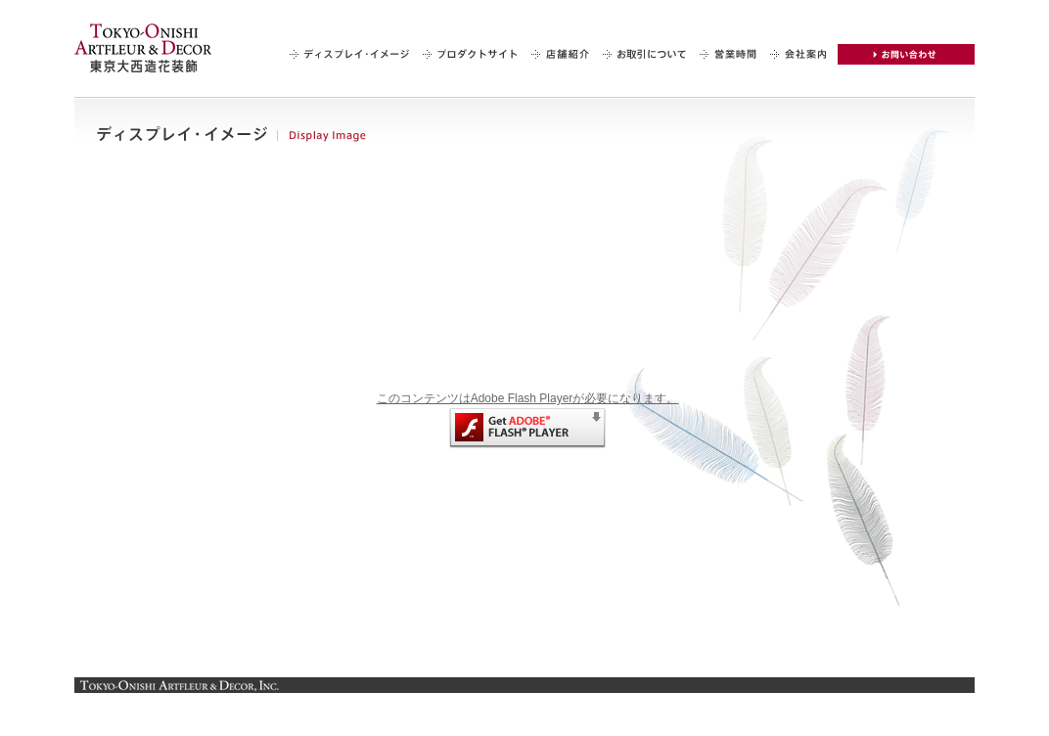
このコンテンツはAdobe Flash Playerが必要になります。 (528, 419)
